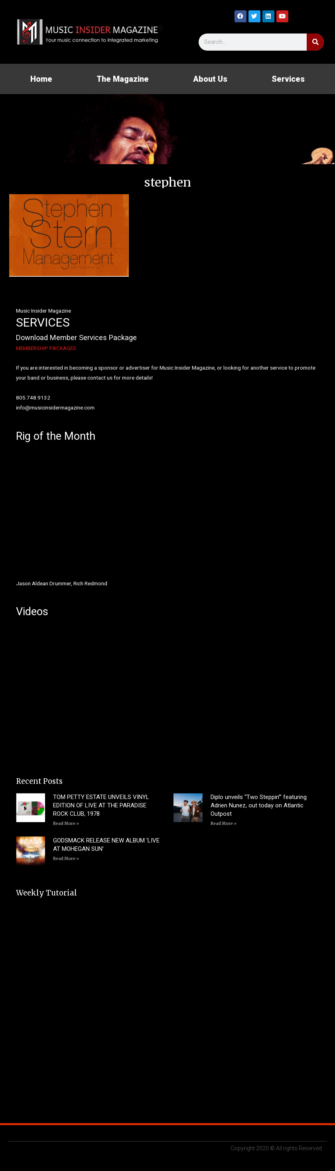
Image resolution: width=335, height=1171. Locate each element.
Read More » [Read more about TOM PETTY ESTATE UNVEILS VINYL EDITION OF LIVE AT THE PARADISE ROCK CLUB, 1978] (66, 823)
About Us (210, 79)
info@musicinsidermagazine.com (55, 407)
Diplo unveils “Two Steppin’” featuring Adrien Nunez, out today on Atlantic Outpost (259, 805)
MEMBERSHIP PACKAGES (46, 348)
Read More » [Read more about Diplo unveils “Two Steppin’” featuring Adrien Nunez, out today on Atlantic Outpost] (223, 823)
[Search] (315, 42)
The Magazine (123, 79)
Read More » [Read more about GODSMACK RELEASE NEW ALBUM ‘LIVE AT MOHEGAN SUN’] (66, 858)
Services (288, 79)
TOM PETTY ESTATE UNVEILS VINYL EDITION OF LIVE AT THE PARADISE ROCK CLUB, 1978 (101, 805)
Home (41, 79)
